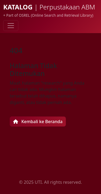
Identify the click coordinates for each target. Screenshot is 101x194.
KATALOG (49, 6)
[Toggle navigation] (10, 25)
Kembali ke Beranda (37, 121)
